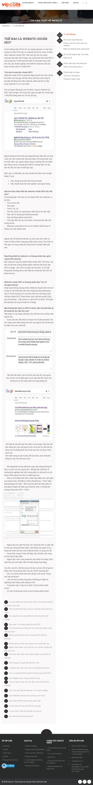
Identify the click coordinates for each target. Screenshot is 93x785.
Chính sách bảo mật (39, 782)
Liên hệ (75, 5)
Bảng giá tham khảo (32, 766)
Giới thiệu (65, 5)
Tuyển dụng (7, 753)
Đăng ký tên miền (31, 756)
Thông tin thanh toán (71, 79)
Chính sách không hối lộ (72, 67)
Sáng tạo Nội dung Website (34, 749)
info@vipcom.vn (77, 761)
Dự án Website (28, 5)
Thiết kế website (31, 746)
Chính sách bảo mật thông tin (75, 63)
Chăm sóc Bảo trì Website (34, 753)
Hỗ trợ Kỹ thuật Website (72, 40)
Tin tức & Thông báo (71, 76)
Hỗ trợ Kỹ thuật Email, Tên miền (75, 54)
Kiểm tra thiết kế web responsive (76, 49)
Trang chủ (5, 26)
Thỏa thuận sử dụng (71, 72)
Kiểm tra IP (67, 58)
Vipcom (11, 5)
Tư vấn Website (69, 34)
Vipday (5, 749)
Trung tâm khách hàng (47, 5)
